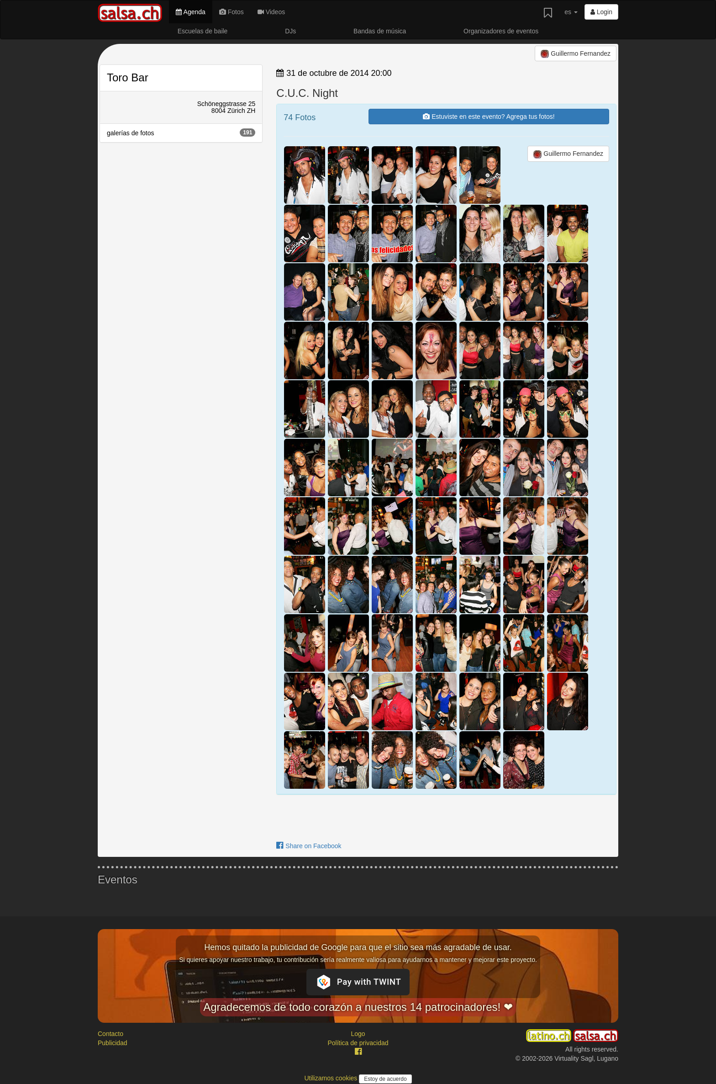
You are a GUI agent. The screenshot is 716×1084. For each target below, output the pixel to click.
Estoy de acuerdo (385, 1079)
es (571, 12)
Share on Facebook (308, 846)
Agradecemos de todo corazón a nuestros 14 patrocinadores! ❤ (358, 1007)
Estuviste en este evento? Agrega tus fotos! (488, 116)
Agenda (190, 12)
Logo (358, 1033)
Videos (271, 12)
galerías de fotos (181, 132)
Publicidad (112, 1043)
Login (601, 12)
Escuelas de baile (203, 31)
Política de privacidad (357, 1043)
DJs (290, 31)
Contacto (110, 1033)
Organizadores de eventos (500, 31)
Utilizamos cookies (331, 1078)
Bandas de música (379, 31)
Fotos (231, 12)
